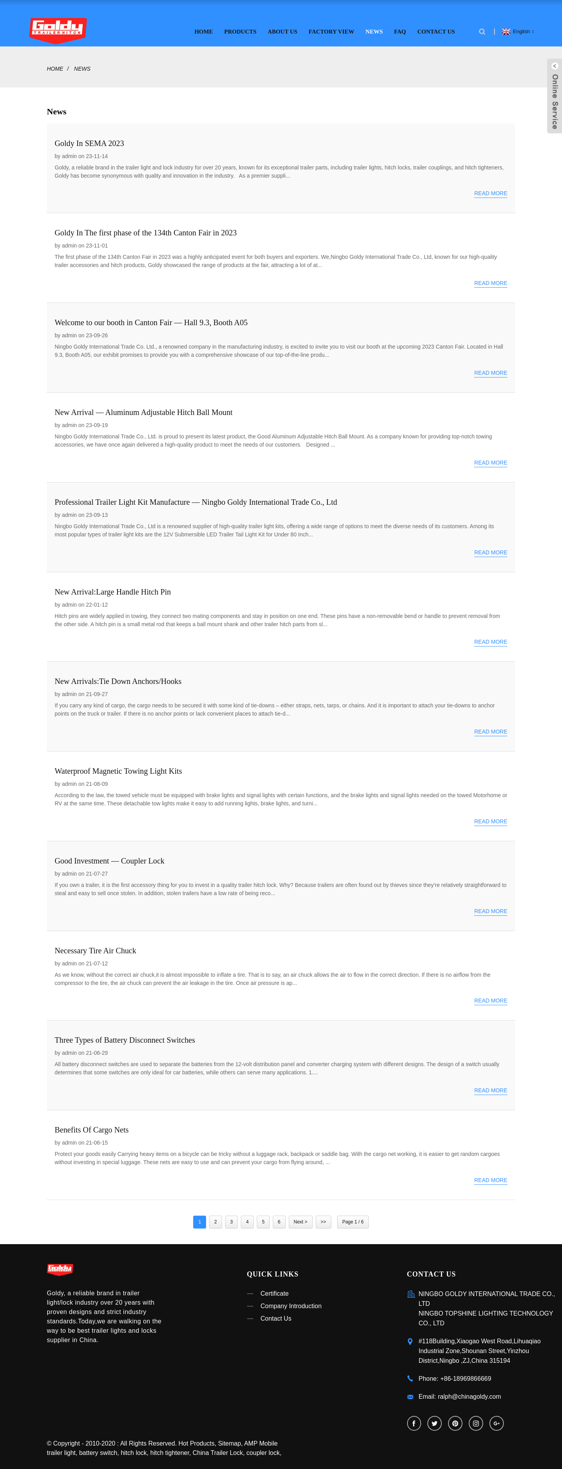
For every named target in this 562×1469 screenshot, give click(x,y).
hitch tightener (169, 1450)
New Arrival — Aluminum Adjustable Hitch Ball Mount (143, 408)
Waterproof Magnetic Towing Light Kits (118, 767)
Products (240, 28)
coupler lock (262, 1450)
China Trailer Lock (218, 1450)
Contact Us (436, 28)
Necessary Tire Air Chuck (95, 947)
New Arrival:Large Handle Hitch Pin (112, 588)
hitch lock (134, 1450)
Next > (301, 1218)
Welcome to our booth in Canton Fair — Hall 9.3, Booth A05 (150, 319)
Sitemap (229, 1441)
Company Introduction (291, 1302)
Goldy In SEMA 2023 (89, 139)
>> (323, 1218)
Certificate (275, 1290)
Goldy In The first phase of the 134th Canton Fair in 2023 (145, 229)
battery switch (98, 1450)
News (374, 28)
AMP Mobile (260, 1441)
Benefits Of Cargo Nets (91, 1126)
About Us (282, 28)
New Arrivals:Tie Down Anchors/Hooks (117, 678)
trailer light (61, 1450)
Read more (490, 190)
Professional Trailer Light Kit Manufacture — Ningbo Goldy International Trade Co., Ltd (194, 498)
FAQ (400, 28)
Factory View (331, 28)
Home (203, 28)
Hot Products (196, 1441)
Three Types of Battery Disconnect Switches (124, 1037)
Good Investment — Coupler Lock (109, 857)
